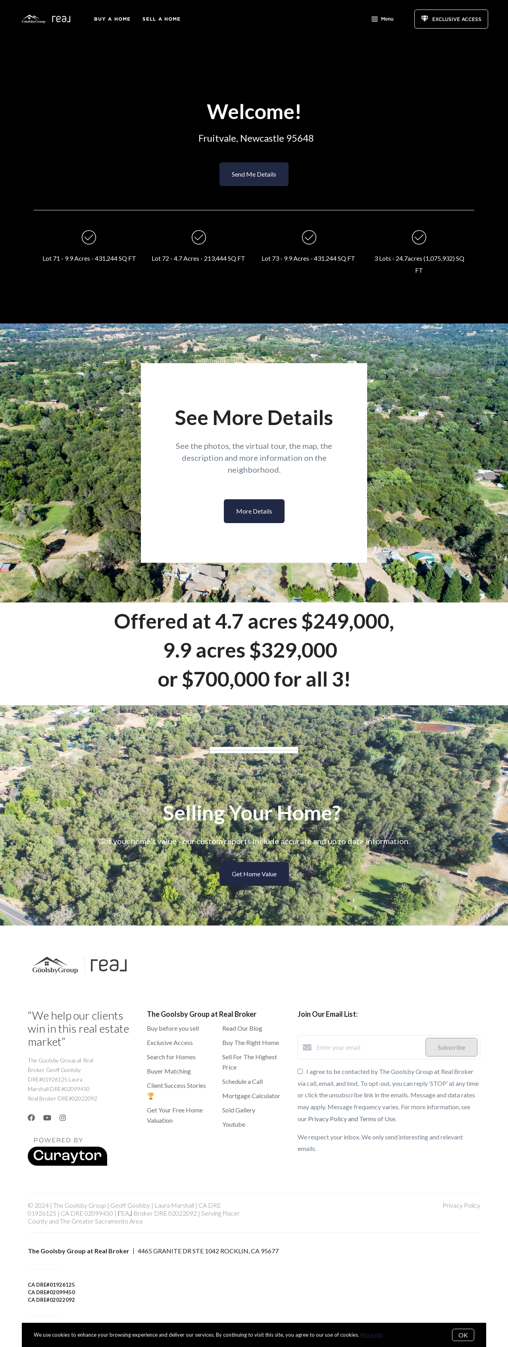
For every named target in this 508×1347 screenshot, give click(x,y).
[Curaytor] (67, 1163)
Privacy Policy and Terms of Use (351, 1118)
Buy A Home (112, 18)
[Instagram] (63, 1117)
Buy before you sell (173, 1028)
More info (371, 1335)
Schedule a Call (242, 1081)
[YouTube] (47, 1117)
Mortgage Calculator (251, 1095)
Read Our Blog (242, 1028)
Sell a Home (161, 18)
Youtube (233, 1124)
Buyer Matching (169, 1071)
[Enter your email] (368, 1047)
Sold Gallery (238, 1110)
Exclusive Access (170, 1042)
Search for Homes (171, 1056)
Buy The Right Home (250, 1042)
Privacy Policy (461, 1205)
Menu (382, 19)
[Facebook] (31, 1117)
